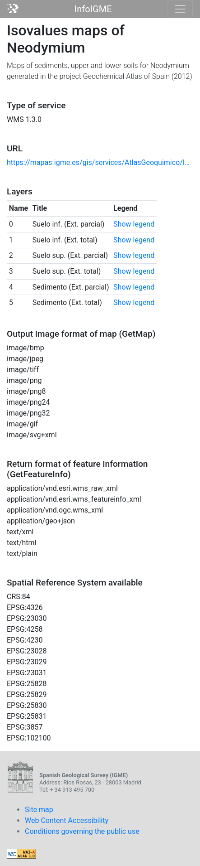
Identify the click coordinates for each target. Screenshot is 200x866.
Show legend (133, 224)
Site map (39, 809)
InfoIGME (93, 9)
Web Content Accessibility (66, 820)
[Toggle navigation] (180, 9)
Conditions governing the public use (82, 831)
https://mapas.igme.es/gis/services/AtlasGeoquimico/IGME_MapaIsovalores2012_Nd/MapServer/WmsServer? (100, 162)
